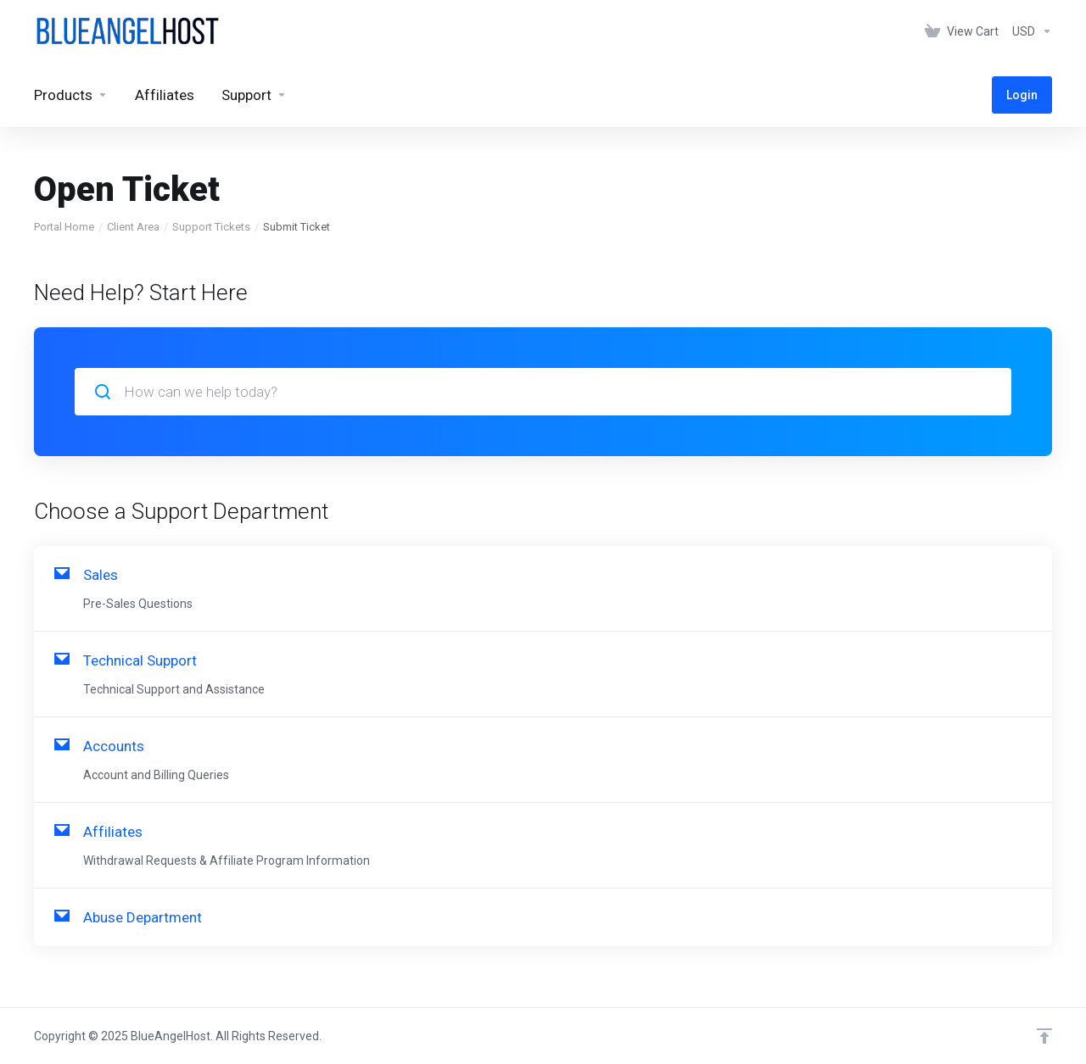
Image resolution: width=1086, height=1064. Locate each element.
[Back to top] (1044, 1036)
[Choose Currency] (1028, 31)
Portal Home (64, 226)
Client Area (133, 226)
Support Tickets (211, 226)
